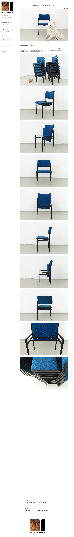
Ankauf (3, 27)
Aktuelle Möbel (34, 50)
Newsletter (22, 51)
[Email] (7, 39)
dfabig (40, 534)
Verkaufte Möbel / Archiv (5, 32)
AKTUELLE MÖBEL (5, 22)
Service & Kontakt (5, 29)
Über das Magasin (5, 24)
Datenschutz (4, 49)
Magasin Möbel (5, 15)
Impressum (4, 51)
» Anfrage (66, 8)
